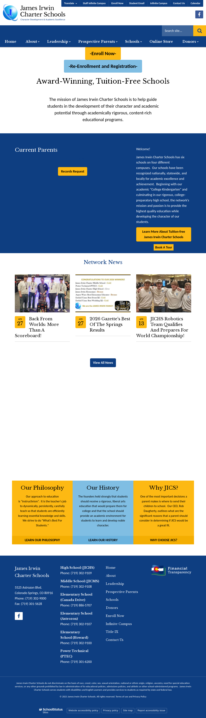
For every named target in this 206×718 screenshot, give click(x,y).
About (111, 576)
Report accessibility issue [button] (151, 710)
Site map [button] (128, 710)
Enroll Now (117, 3)
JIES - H (44, 159)
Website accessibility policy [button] (83, 710)
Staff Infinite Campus (94, 3)
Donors (112, 608)
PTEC (120, 159)
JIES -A (63, 159)
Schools (112, 600)
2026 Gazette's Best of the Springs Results (110, 324)
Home (111, 567)
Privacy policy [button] (110, 710)
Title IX (112, 632)
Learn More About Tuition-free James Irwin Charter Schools (163, 234)
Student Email (136, 3)
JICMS (82, 159)
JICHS (101, 159)
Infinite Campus (158, 3)
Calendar (195, 3)
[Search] (199, 30)
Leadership (115, 584)
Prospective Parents (122, 592)
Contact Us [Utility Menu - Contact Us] (179, 3)
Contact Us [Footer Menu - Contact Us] (114, 640)
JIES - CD (24, 159)
